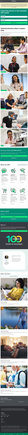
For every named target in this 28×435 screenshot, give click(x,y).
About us (2, 418)
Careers (2, 420)
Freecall (4, 434)
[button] (3, 260)
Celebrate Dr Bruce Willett (4, 331)
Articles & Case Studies (3, 334)
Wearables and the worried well (5, 360)
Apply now (14, 216)
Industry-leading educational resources (23, 175)
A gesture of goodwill (4, 302)
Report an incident (11, 434)
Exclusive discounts (4, 194)
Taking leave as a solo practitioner (6, 390)
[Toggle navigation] (1, 1)
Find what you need (14, 22)
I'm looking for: (3, 18)
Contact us (23, 434)
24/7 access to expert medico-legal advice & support (4, 175)
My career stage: (3, 15)
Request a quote (3, 422)
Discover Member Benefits (22, 164)
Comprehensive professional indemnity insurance (14, 175)
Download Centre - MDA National (14, 431)
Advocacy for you (22, 194)
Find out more (12, 182)
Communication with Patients (10, 393)
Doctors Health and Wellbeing (10, 334)
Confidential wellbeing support (14, 195)
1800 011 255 (3, 413)
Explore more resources (14, 276)
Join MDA (17, 434)
